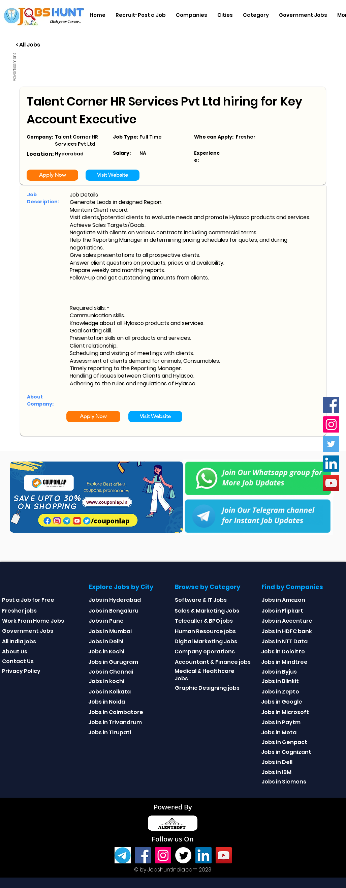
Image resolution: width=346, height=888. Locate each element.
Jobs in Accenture (286, 621)
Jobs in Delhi (106, 641)
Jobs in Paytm (281, 722)
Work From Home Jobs (33, 621)
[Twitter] (331, 444)
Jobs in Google (281, 702)
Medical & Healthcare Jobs (204, 674)
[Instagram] (331, 424)
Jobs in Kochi (106, 651)
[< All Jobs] (53, 45)
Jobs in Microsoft (285, 712)
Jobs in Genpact (284, 742)
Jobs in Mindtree (284, 662)
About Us (14, 651)
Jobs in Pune (106, 621)
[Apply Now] (52, 175)
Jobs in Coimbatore (115, 712)
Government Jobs (27, 631)
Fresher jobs (19, 611)
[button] (191, 15)
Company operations (205, 651)
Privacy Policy (21, 671)
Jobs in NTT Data (284, 641)
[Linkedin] (331, 463)
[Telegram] (123, 855)
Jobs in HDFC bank (286, 631)
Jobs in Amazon (283, 600)
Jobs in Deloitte (283, 651)
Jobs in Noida (106, 702)
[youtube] (331, 483)
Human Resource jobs (205, 631)
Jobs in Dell (276, 762)
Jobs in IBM (276, 772)
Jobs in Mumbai (110, 631)
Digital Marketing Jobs (206, 641)
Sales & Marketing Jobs (207, 611)
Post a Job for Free (28, 600)
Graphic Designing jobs (207, 688)
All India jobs (19, 641)
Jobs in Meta (278, 732)
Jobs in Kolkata (110, 691)
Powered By (173, 806)
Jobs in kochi (106, 681)
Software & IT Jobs (201, 600)
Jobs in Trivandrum (115, 722)
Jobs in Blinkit (280, 681)
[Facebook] (331, 405)
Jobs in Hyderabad (115, 600)
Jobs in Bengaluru (113, 611)
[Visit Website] (112, 175)
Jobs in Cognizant (286, 752)
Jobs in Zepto (280, 691)
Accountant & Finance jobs (213, 662)
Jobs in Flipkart (282, 611)
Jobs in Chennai (111, 672)
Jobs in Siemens (283, 782)
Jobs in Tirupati (109, 732)
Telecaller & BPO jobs (204, 621)
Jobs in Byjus (279, 672)
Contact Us (18, 661)
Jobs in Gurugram (113, 662)
